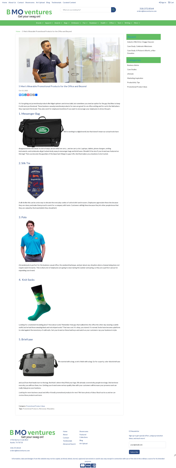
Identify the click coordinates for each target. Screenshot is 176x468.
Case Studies (132, 69)
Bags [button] (66, 23)
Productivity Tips (133, 82)
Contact (21, 2)
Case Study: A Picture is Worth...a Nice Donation (141, 52)
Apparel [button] (48, 23)
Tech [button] (119, 23)
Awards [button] (57, 23)
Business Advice (133, 65)
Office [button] (111, 23)
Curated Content (69, 2)
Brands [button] (38, 23)
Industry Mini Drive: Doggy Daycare (140, 42)
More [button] (136, 23)
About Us (12, 2)
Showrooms (29, 2)
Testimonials (56, 2)
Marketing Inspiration (135, 78)
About (65, 435)
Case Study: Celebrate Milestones (139, 46)
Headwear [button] (93, 23)
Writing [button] (127, 23)
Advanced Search (69, 444)
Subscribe (134, 452)
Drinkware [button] (75, 23)
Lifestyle (130, 74)
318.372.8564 (147, 8)
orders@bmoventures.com (146, 11)
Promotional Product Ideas (35, 406)
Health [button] (103, 23)
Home (4, 2)
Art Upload (40, 2)
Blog (48, 2)
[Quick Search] (85, 9)
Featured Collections (83, 436)
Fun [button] (84, 23)
